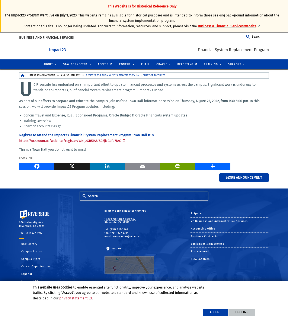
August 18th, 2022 (70, 75)
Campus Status (31, 251)
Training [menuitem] (211, 64)
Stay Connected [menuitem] (75, 64)
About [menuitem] (48, 64)
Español (26, 273)
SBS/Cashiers (200, 258)
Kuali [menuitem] (145, 64)
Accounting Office (203, 228)
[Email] (142, 166)
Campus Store (31, 258)
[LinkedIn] (107, 166)
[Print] (177, 166)
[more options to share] (212, 166)
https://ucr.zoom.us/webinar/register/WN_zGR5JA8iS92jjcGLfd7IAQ (70, 140)
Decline (241, 312)
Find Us (129, 260)
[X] (72, 166)
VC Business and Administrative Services (219, 220)
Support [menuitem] (234, 64)
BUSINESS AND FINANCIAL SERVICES (46, 37)
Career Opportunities (36, 266)
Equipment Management (207, 243)
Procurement (200, 251)
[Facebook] (36, 166)
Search (256, 36)
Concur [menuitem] (125, 64)
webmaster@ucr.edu (126, 236)
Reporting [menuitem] (185, 64)
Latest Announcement (42, 75)
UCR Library (29, 243)
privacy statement (73, 298)
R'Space (196, 213)
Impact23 (69, 49)
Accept (215, 312)
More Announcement (244, 177)
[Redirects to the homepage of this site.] (22, 75)
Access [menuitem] (103, 64)
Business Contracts (204, 236)
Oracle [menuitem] (161, 64)
